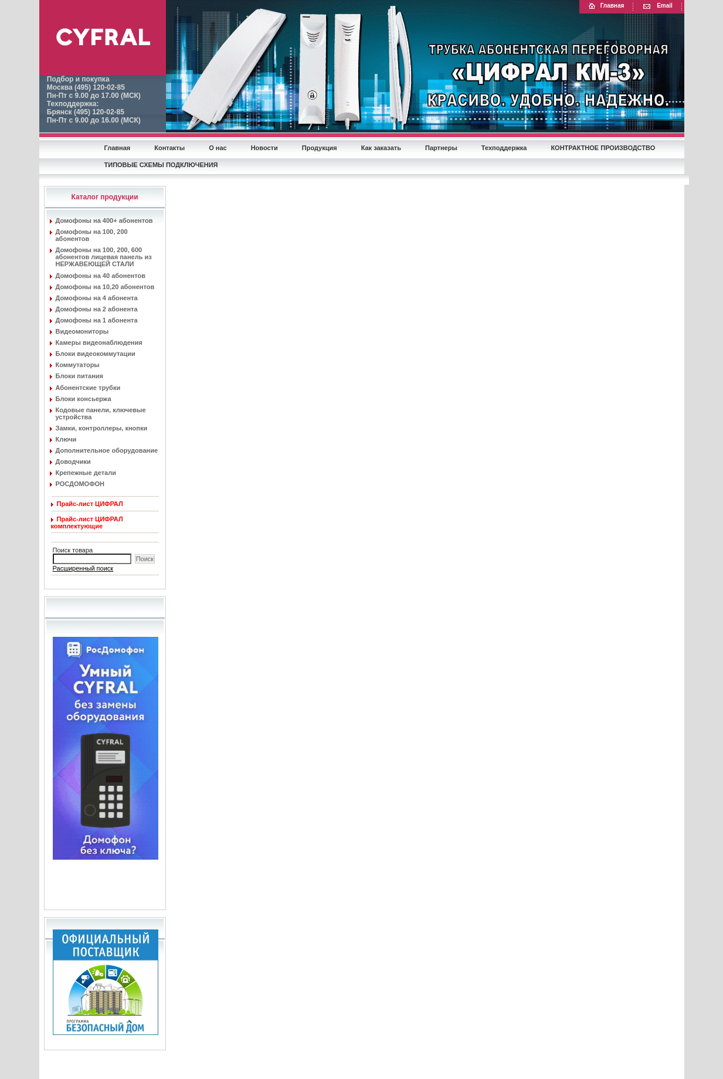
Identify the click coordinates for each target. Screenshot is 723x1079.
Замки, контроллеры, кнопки (102, 428)
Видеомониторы (82, 331)
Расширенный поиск (83, 568)
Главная (606, 5)
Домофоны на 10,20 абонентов (105, 286)
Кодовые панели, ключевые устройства (101, 413)
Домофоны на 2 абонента (97, 309)
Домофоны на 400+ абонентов (104, 220)
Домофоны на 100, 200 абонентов (92, 235)
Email (657, 5)
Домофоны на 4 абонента (97, 297)
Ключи (66, 439)
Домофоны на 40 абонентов (100, 275)
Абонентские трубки (88, 387)
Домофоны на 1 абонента (97, 320)
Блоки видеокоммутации (95, 353)
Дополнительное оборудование (107, 450)
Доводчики (73, 461)
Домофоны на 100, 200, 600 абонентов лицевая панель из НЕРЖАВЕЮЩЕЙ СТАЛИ (104, 256)
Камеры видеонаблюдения (99, 342)
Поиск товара (72, 550)
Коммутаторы (78, 364)
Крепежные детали (86, 472)
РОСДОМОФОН (80, 483)
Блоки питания (80, 375)
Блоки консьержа (83, 398)
